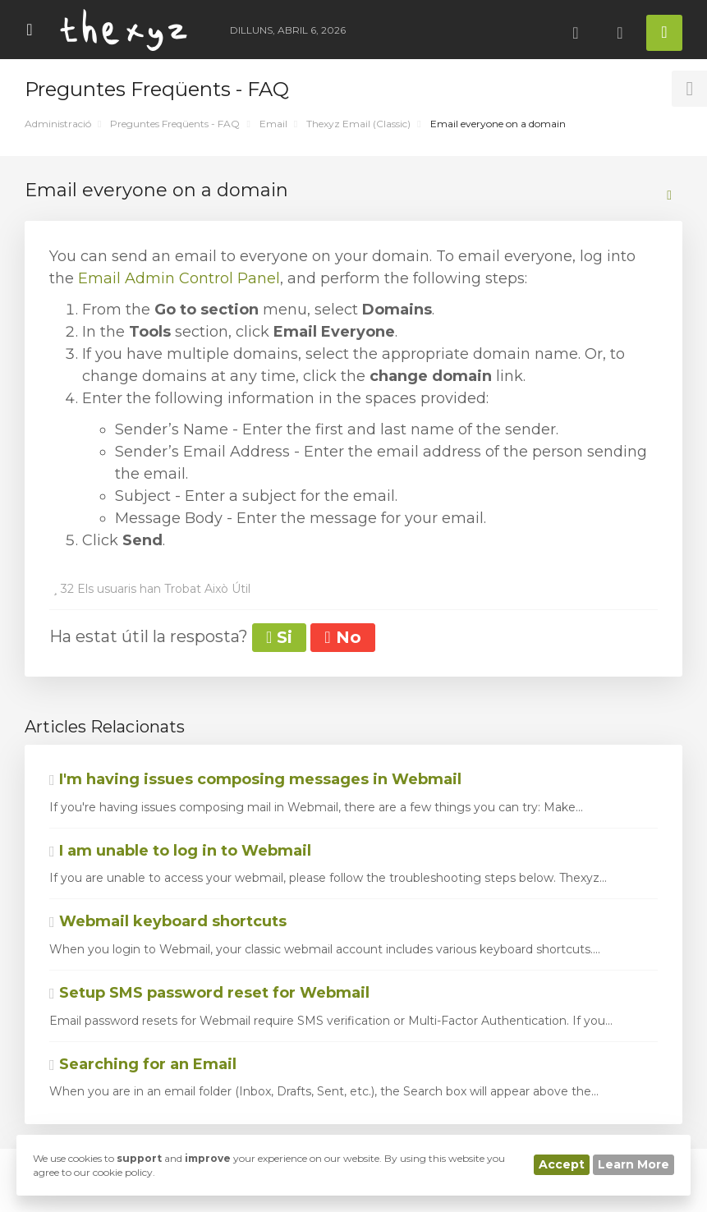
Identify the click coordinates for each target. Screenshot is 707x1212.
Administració (58, 123)
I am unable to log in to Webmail (180, 851)
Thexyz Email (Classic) (358, 123)
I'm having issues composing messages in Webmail (255, 779)
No (342, 637)
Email (273, 123)
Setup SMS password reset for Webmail (209, 993)
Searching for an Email (142, 1064)
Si (279, 637)
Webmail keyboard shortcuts (168, 921)
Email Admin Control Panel (179, 278)
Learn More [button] (633, 1164)
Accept (562, 1164)
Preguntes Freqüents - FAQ (175, 123)
